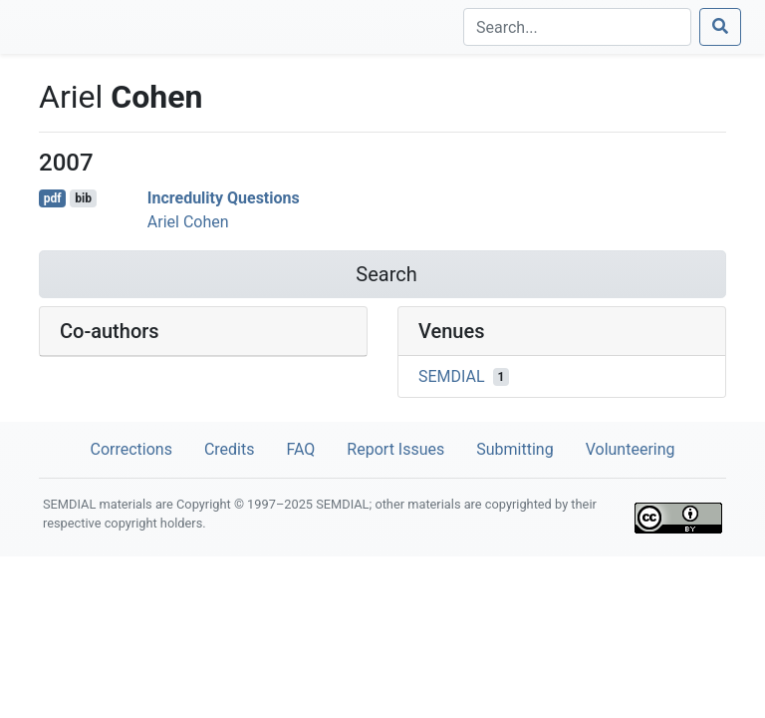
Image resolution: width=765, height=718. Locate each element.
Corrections (130, 449)
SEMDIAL (451, 376)
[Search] (577, 27)
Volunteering (630, 449)
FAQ (300, 449)
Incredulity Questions (223, 197)
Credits (229, 449)
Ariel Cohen (188, 221)
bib (83, 198)
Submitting (514, 449)
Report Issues (395, 449)
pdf (53, 198)
